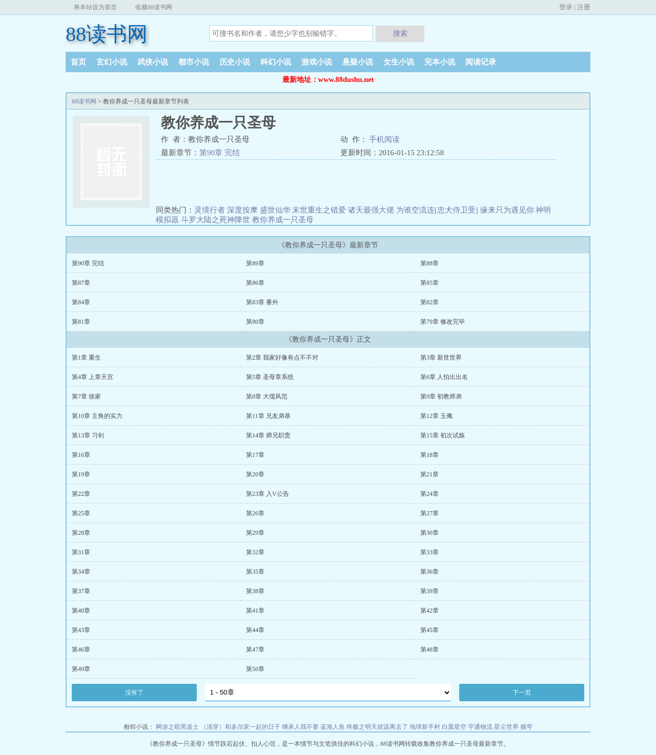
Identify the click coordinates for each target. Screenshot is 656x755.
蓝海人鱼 (332, 726)
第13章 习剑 (88, 435)
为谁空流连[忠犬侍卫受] (437, 210)
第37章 (81, 591)
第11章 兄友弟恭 (268, 416)
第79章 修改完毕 (442, 321)
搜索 (400, 33)
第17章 (255, 454)
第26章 (255, 513)
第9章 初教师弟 (441, 396)
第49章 (81, 669)
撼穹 (526, 726)
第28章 (81, 532)
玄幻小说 (111, 62)
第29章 (255, 532)
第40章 (81, 610)
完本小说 (439, 62)
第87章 (81, 282)
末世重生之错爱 (319, 210)
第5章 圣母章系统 (270, 377)
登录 (565, 7)
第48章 (429, 649)
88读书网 (107, 34)
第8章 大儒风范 (267, 396)
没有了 (134, 692)
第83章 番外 (262, 302)
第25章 (81, 513)
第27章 (429, 513)
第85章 (429, 282)
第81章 (81, 321)
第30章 (429, 532)
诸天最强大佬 (371, 210)
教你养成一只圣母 (283, 220)
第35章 (255, 571)
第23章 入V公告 (267, 493)
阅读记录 (480, 62)
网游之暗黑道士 (177, 726)
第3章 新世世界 (441, 357)
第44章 (255, 630)
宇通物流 (480, 726)
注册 (583, 7)
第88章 (429, 263)
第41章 (255, 610)
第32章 (255, 552)
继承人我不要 (300, 726)
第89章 (255, 263)
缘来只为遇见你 (507, 210)
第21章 (429, 474)
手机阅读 (384, 139)
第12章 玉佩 (436, 416)
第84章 (81, 302)
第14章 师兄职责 (268, 435)
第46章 (81, 649)
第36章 (429, 571)
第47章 (255, 649)
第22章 (81, 493)
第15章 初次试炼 (442, 435)
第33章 (429, 552)
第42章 (429, 610)
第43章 (81, 630)
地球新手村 (424, 726)
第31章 (81, 552)
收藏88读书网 (153, 7)
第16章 (81, 454)
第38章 (255, 591)
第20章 (255, 474)
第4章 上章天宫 (92, 377)
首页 (78, 62)
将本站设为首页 (95, 7)
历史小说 (234, 62)
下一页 (521, 692)
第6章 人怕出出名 (444, 377)
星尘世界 (506, 726)
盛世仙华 (275, 210)
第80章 (255, 321)
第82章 (429, 302)
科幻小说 (275, 62)
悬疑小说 (357, 62)
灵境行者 (209, 210)
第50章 (255, 669)
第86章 (255, 282)
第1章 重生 (86, 357)
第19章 (81, 474)
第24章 (429, 493)
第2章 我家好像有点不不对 (282, 357)
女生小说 (398, 62)
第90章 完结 (219, 153)
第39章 (429, 591)
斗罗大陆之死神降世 (215, 220)
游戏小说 (316, 62)
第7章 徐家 (86, 396)
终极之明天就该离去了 (377, 726)
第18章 (429, 454)
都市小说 (193, 62)
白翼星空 (454, 726)
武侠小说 (152, 62)
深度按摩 (242, 210)
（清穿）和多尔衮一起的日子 (240, 726)
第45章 (429, 630)
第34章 (81, 571)
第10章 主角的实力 (97, 416)
